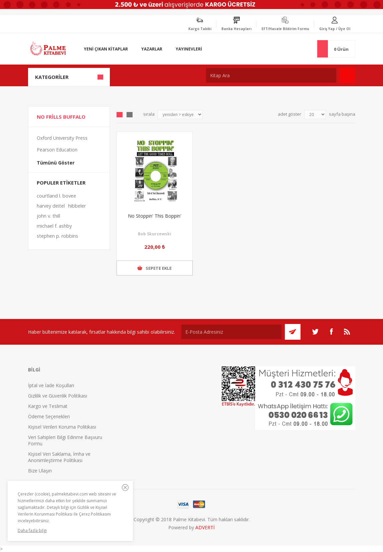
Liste (130, 114)
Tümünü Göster (55, 162)
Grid (120, 114)
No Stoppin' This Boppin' (154, 216)
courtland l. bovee (56, 196)
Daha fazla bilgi (32, 530)
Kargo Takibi (199, 28)
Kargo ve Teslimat (47, 406)
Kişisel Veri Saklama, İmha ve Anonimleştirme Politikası (59, 457)
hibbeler (77, 206)
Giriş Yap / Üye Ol (334, 28)
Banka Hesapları (236, 28)
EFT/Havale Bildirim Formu (285, 28)
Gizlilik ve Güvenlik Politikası (57, 396)
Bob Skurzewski (154, 234)
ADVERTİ (205, 527)
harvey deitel (51, 206)
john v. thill (48, 216)
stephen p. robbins (57, 236)
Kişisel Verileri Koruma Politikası (62, 427)
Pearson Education (57, 149)
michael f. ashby (54, 226)
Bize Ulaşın (40, 470)
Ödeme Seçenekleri (49, 416)
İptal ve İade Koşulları (51, 385)
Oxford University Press (62, 138)
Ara (347, 75)
